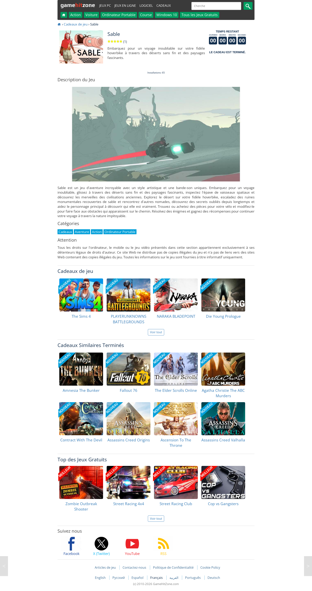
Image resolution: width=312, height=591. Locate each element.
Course (146, 14)
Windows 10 (166, 14)
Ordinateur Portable (119, 14)
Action (75, 14)
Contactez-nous (134, 567)
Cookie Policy (210, 567)
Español (138, 577)
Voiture (91, 14)
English (100, 577)
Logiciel (146, 5)
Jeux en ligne (125, 5)
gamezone (77, 5)
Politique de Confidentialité (173, 567)
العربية (174, 577)
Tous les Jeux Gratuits (199, 14)
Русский (119, 577)
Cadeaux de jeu (76, 24)
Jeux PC (105, 5)
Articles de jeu (105, 567)
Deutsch (214, 577)
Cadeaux (163, 5)
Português (193, 577)
